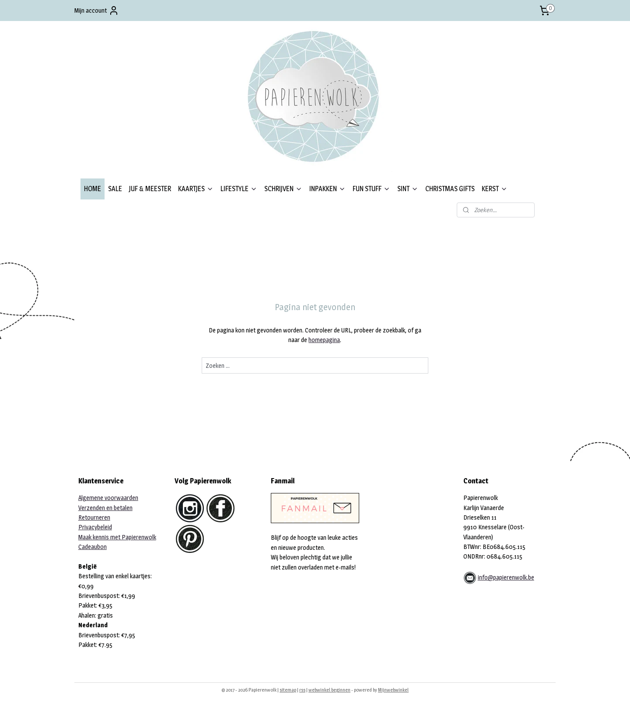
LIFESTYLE (238, 189)
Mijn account (96, 10)
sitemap (288, 690)
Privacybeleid (95, 527)
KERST (495, 189)
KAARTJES (196, 189)
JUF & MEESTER (150, 189)
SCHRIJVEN (283, 189)
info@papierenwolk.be (506, 577)
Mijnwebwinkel (393, 690)
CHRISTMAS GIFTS (450, 189)
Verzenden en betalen (105, 507)
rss (302, 690)
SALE (115, 189)
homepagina (324, 339)
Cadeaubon (92, 546)
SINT (407, 189)
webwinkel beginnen (329, 690)
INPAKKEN (327, 189)
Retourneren (94, 517)
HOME (92, 189)
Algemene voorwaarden (108, 497)
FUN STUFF (371, 189)
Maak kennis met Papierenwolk (117, 537)
